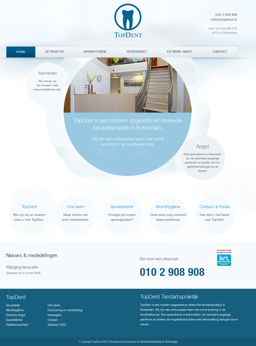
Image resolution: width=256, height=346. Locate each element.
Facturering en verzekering (65, 310)
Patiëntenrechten (17, 325)
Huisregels (54, 315)
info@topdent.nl (224, 19)
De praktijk (54, 51)
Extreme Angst (180, 51)
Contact (220, 51)
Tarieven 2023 (57, 325)
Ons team (54, 305)
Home (20, 52)
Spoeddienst (137, 51)
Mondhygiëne (95, 51)
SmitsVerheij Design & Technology (158, 341)
